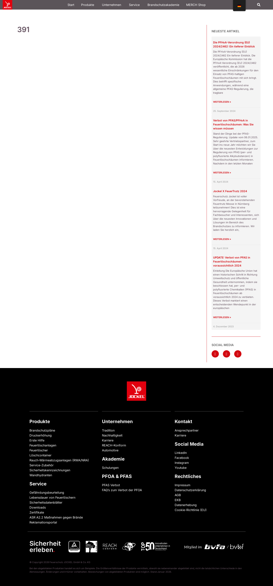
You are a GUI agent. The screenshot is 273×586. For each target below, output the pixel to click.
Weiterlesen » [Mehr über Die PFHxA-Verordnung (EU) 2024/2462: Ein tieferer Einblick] (222, 101)
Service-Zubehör (41, 465)
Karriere (107, 440)
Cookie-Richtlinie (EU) (191, 510)
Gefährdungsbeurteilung (46, 492)
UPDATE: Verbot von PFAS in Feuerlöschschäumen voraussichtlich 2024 (231, 261)
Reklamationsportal (43, 522)
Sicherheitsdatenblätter (45, 502)
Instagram (182, 463)
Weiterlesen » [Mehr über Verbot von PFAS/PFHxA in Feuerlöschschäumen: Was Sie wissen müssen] (222, 172)
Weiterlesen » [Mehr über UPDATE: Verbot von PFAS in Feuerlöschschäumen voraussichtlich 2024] (222, 317)
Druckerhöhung (40, 435)
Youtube (181, 468)
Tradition (108, 430)
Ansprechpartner (187, 430)
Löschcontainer (40, 455)
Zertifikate (36, 512)
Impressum (182, 485)
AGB (178, 495)
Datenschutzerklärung (190, 490)
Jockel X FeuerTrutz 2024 (230, 191)
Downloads (37, 507)
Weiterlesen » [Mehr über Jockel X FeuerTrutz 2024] (222, 239)
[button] (258, 5)
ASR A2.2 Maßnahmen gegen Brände (56, 517)
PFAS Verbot (111, 485)
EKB (178, 500)
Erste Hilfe (36, 440)
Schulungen (110, 468)
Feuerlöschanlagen (42, 445)
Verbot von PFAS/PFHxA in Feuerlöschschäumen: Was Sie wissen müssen (233, 124)
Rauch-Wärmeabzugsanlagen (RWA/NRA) (59, 460)
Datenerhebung (186, 505)
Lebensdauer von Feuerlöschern (52, 497)
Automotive (110, 450)
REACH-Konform (114, 445)
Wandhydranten (40, 475)
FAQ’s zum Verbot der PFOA (122, 490)
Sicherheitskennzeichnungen (49, 470)
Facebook (182, 458)
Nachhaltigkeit (112, 435)
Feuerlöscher (38, 450)
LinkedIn (181, 453)
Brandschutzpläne (42, 430)
